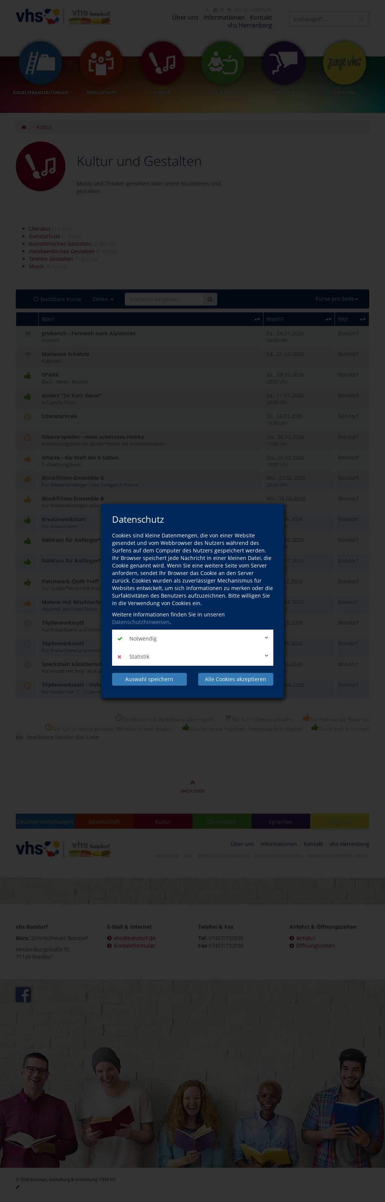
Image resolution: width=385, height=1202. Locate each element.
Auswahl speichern (149, 679)
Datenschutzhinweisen (141, 621)
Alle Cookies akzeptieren (235, 679)
